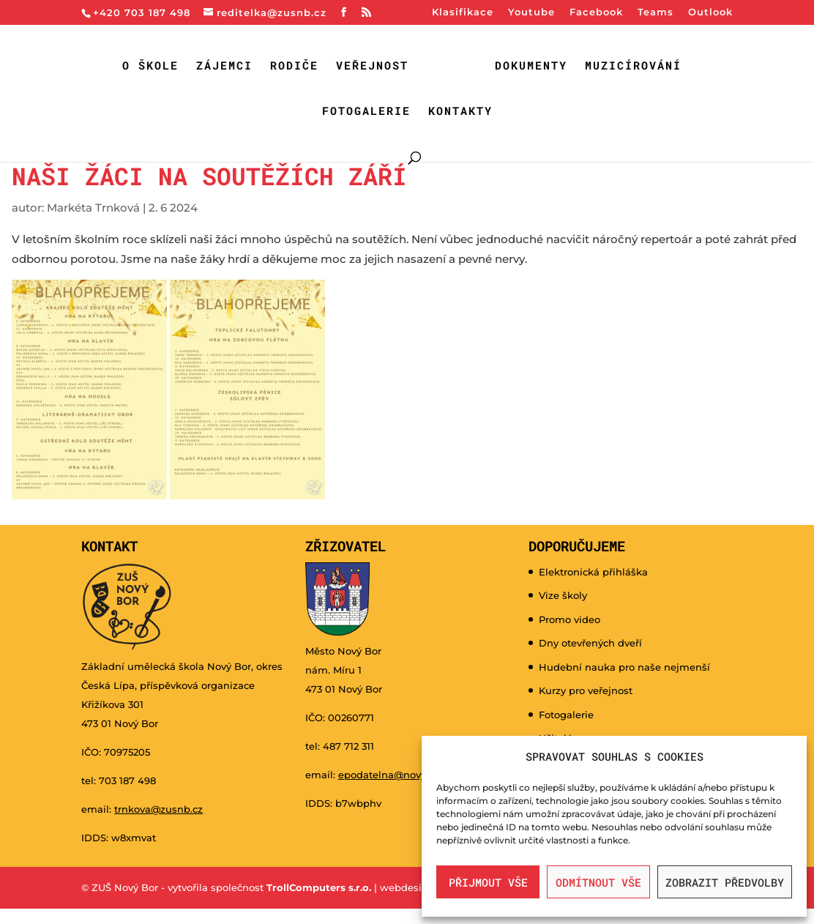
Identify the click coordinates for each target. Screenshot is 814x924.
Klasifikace (462, 12)
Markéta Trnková (93, 208)
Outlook (710, 12)
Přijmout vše (488, 882)
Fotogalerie (366, 111)
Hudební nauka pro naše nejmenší (624, 667)
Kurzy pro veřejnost (585, 690)
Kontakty (460, 111)
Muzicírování (633, 66)
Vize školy (563, 595)
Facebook (596, 12)
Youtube (531, 12)
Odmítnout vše (598, 882)
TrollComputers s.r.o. (318, 887)
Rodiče (294, 66)
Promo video (569, 619)
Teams (655, 12)
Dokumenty (531, 66)
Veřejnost (372, 66)
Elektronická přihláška (593, 572)
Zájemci (224, 66)
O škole (150, 66)
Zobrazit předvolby (724, 882)
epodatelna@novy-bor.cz (398, 774)
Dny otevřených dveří (590, 643)
